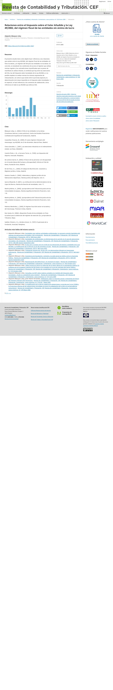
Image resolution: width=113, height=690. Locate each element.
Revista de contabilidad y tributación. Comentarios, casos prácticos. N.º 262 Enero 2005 (41, 19)
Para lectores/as (90, 237)
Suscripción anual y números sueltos (96, 116)
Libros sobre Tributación (92, 121)
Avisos (34, 13)
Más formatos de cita (64, 66)
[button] (61, 107)
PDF (60, 35)
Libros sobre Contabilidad (93, 118)
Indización (26, 13)
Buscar (107, 13)
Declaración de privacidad (11, 319)
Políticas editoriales (52, 13)
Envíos (41, 13)
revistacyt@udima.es (10, 315)
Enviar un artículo (92, 44)
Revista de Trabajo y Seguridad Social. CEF (42, 319)
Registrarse (102, 1)
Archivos (17, 13)
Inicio (6, 19)
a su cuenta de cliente (97, 34)
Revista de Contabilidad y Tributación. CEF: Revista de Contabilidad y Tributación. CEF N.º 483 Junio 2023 (43, 247)
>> (10, 293)
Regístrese (89, 129)
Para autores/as (90, 240)
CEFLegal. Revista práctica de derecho (41, 310)
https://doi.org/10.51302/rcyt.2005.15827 (21, 46)
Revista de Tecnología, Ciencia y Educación (42, 316)
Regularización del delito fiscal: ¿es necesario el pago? (42, 262)
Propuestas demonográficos (67, 313)
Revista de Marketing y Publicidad (39, 313)
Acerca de (65, 13)
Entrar (109, 1)
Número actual (6, 13)
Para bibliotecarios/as (92, 243)
